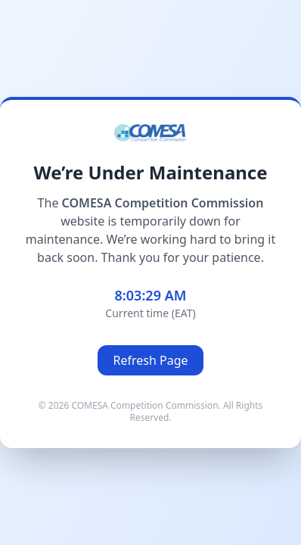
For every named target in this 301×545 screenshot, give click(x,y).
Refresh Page (150, 360)
